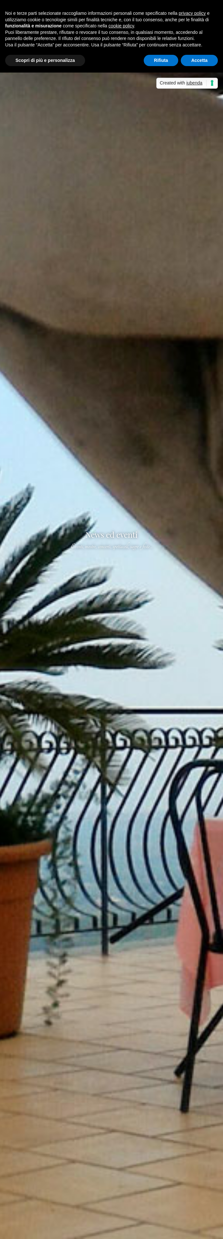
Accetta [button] (199, 60)
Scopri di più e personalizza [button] (45, 60)
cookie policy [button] (121, 25)
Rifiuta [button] (161, 60)
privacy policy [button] (192, 13)
